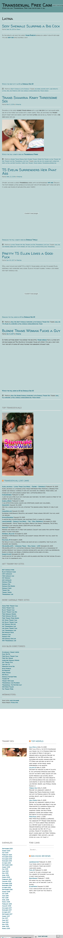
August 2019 (6, 867)
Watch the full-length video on (20, 154)
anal (56, 322)
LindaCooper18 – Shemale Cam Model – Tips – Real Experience (22, 521)
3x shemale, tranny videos (10, 652)
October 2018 (6, 887)
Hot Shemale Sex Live (9, 624)
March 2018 (6, 902)
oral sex (9, 91)
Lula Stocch (33, 747)
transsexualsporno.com (49, 163)
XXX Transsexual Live (9, 641)
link (61, 905)
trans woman (44, 91)
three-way (24, 163)
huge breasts (54, 89)
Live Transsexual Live (9, 630)
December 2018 (7, 883)
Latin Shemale (24, 89)
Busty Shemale (15, 89)
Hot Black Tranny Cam (9, 622)
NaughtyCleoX (6, 554)
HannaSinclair (7, 511)
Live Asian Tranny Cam (9, 628)
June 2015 (5, 922)
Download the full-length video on (19, 240)
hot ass (27, 246)
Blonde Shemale (21, 395)
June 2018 (5, 896)
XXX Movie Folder (8, 687)
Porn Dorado (6, 673)
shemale (26, 91)
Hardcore (29, 322)
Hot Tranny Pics (7, 662)
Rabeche (14, 91)
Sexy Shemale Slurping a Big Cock (31, 26)
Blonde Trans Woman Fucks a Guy (31, 330)
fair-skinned (21, 246)
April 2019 (5, 875)
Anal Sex (13, 322)
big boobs (37, 89)
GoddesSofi (5, 505)
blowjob (43, 89)
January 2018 (6, 906)
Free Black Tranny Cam (10, 656)
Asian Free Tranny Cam (10, 606)
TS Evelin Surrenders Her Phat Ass (29, 171)
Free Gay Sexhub (7, 658)
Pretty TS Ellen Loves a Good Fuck (27, 255)
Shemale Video (6, 588)
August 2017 (6, 916)
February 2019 (7, 879)
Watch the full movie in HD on (18, 391)
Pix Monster (6, 670)
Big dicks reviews (41, 856)
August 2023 (6, 851)
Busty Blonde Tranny (30, 159)
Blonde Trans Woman (17, 159)
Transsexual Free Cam (27, 5)
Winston (18, 104)
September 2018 (7, 889)
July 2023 (5, 853)
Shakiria (18, 163)
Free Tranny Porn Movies (10, 618)
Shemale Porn (6, 582)
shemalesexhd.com (34, 91)
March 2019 (6, 877)
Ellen (6, 324)
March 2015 (6, 928)
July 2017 (5, 918)
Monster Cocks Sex (8, 666)
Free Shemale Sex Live (9, 616)
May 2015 (5, 924)
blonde (47, 161)
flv (9, 324)
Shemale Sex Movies (8, 586)
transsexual (51, 246)
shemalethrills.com (41, 246)
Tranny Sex (45, 322)
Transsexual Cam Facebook (11, 683)
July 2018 (5, 894)
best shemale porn (8, 570)
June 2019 (5, 871)
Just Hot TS (6, 664)
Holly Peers (33, 800)
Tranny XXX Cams (8, 681)
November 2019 (7, 861)
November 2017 (7, 910)
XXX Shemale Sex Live (9, 639)
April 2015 (5, 926)
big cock (42, 161)
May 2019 (5, 873)
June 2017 (5, 920)
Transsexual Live (7, 594)
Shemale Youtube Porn (9, 677)
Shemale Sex (6, 584)
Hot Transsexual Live (9, 626)
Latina (4, 91)
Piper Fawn (32, 817)
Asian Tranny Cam (8, 608)
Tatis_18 (31, 870)
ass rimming (5, 246)
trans (40, 324)
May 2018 (5, 898)
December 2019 (7, 859)
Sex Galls (5, 675)
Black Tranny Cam (8, 610)
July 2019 (5, 869)
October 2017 (6, 912)
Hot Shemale (6, 578)
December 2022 (7, 857)
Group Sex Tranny (43, 159)
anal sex (36, 161)
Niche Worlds (6, 668)
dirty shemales (7, 574)
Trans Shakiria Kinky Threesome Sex (29, 99)
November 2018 (7, 885)
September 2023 (7, 848)
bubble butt (13, 246)
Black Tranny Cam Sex (9, 612)
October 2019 (6, 863)
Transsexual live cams (16, 480)
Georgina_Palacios (8, 534)
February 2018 (7, 904)
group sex (56, 161)
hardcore (14, 324)
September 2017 (7, 914)
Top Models (37, 741)
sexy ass (20, 91)
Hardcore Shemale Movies (10, 660)
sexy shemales (6, 580)
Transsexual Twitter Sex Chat (12, 685)
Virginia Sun (33, 788)
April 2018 (5, 900)
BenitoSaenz (33, 878)
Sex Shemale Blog (8, 632)
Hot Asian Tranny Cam (9, 620)
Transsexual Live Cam (21, 161)
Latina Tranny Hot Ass (18, 244)
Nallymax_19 (6, 540)
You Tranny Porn (7, 689)
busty (47, 89)
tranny (31, 163)
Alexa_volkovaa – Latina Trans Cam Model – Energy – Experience (24, 486)
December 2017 (7, 908)
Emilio (18, 29)
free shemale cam (8, 576)
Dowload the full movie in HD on (18, 317)
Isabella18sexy (7, 501)
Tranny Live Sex (9, 161)
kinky (3, 163)
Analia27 (5, 527)
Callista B (32, 767)
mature (12, 163)
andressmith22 (34, 862)
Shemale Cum (6, 634)
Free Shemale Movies (9, 614)
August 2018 (6, 892)
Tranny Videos (6, 592)
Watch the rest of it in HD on (17, 84)
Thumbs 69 (5, 679)
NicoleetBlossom (7, 517)
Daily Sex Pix (6, 654)
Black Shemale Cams (9, 572)
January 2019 (6, 881)
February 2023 (7, 855)
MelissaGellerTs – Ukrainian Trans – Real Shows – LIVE (21, 546)
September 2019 (7, 865)
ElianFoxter (33, 886)
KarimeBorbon (6, 495)
